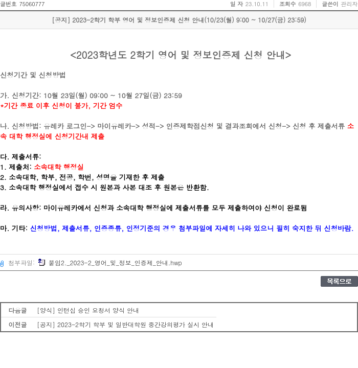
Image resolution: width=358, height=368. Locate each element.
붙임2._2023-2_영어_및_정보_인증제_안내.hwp (110, 262)
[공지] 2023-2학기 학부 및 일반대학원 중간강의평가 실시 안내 (125, 324)
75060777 (31, 4)
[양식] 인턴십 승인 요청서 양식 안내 (88, 310)
